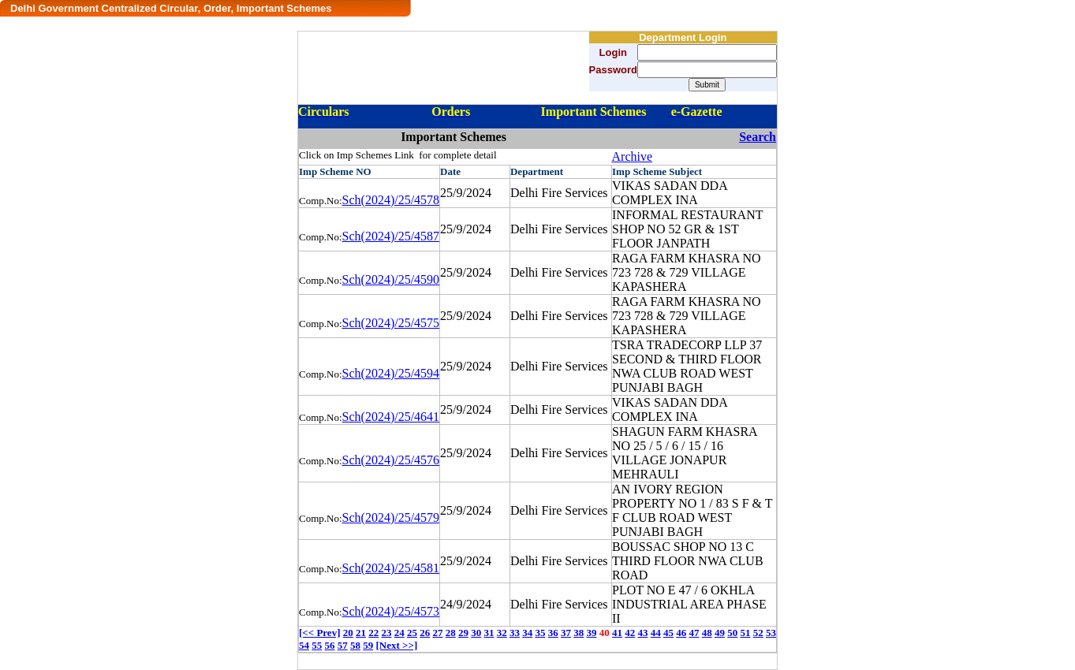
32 (502, 632)
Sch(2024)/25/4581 (391, 568)
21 (361, 632)
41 (617, 632)
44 (656, 632)
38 (578, 632)
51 (745, 632)
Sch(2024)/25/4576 (391, 460)
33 (515, 632)
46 (681, 632)
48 (707, 632)
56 (330, 645)
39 (591, 632)
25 (412, 632)
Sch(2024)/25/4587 (391, 236)
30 (476, 632)
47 (694, 632)
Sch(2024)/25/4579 (391, 517)
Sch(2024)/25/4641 (391, 416)
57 (343, 645)
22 (373, 632)
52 (758, 632)
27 (437, 632)
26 (425, 632)
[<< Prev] (319, 632)
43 (642, 632)
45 (668, 632)
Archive (632, 156)
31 (488, 632)
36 (553, 632)
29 (463, 632)
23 (386, 632)
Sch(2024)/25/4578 (391, 200)
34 (527, 632)
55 (317, 645)
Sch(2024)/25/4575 (391, 322)
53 (771, 632)
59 (368, 645)
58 (355, 645)
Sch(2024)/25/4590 (391, 279)
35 (540, 632)
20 (348, 632)
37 (566, 632)
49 (720, 632)
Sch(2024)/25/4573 (391, 611)
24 (399, 632)
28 (451, 632)
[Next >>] (397, 645)
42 (630, 632)
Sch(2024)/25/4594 (391, 373)
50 (732, 632)
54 (304, 645)
